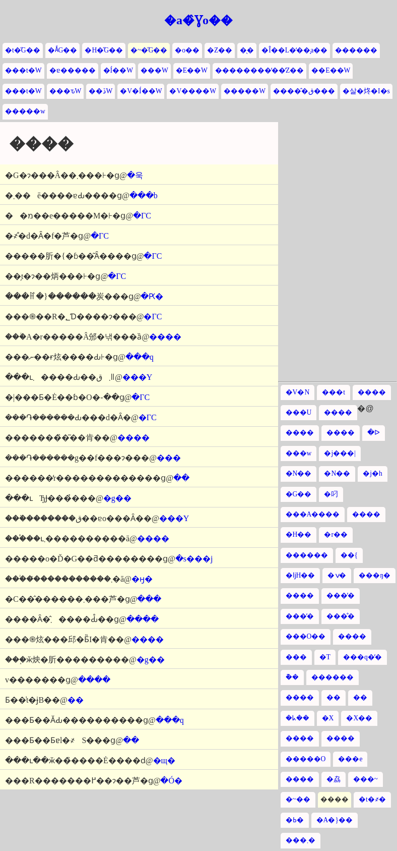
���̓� (340, 595)
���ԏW (65, 91)
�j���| (340, 453)
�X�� (359, 718)
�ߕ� (295, 820)
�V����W (192, 91)
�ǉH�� (300, 575)
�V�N (298, 392)
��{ (349, 555)
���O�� (306, 636)
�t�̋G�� (22, 50)
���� (165, 336)
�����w (25, 111)
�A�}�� (334, 820)
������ (356, 50)
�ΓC (142, 215)
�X (328, 718)
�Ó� (171, 780)
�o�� (187, 50)
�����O (306, 759)
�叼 (331, 494)
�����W (245, 91)
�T (324, 657)
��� (169, 457)
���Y (137, 377)
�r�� (336, 534)
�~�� (298, 799)
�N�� (299, 473)
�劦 (333, 779)
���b (143, 195)
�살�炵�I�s (366, 91)
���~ (365, 779)
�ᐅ (373, 432)
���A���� (313, 514)
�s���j (194, 558)
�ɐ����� (72, 70)
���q (139, 357)
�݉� (292, 677)
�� (181, 478)
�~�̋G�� (148, 50)
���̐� (340, 616)
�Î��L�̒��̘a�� (294, 50)
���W (154, 70)
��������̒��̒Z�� (259, 70)
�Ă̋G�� (63, 50)
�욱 (135, 175)
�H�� (299, 534)
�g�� (117, 498)
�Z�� (219, 50)
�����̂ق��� (304, 91)
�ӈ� (142, 579)
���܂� (300, 840)
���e (350, 759)
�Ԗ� (152, 296)
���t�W (23, 70)
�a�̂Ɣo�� (198, 20)
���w (299, 453)
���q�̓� (362, 657)
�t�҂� (372, 799)
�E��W (192, 70)
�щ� (164, 760)
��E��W (330, 70)
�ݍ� (336, 575)
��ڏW (100, 91)
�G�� (299, 494)
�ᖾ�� (297, 718)
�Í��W (118, 70)
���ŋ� (374, 575)
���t (333, 392)
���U (299, 412)
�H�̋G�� (104, 50)
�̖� (247, 50)
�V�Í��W (141, 91)
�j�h (372, 473)
